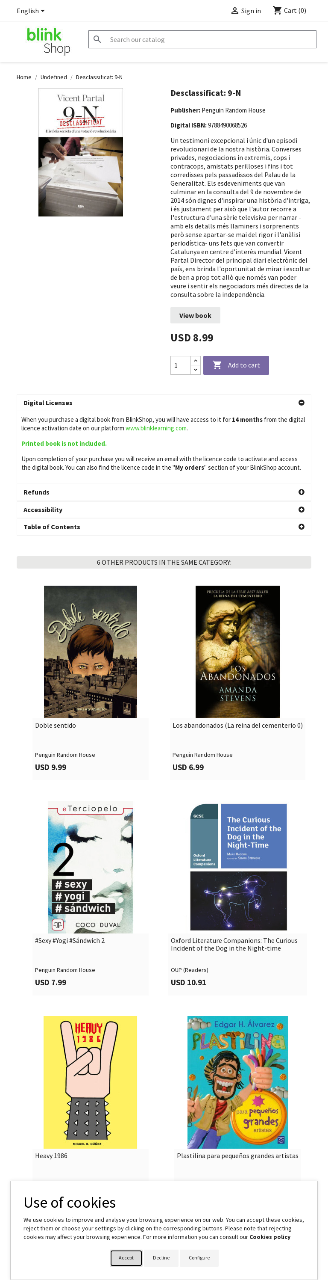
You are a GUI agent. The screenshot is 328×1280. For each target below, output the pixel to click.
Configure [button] (199, 1257)
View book (195, 315)
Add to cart (236, 365)
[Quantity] (180, 365)
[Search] (202, 39)
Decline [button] (161, 1257)
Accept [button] (126, 1257)
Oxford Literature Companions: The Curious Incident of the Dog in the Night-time (234, 872)
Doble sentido (55, 653)
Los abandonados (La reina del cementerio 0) (238, 653)
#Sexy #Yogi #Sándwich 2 (70, 868)
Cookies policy (269, 1237)
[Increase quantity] (195, 361)
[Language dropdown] (32, 11)
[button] (164, 403)
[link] (90, 610)
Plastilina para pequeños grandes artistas (238, 1083)
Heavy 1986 (51, 1083)
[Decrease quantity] (195, 370)
